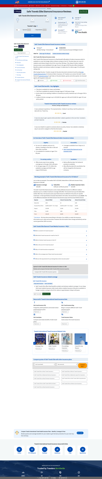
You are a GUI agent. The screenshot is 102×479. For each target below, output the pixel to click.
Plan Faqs (18, 75)
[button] (34, 343)
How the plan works (20, 72)
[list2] (67, 364)
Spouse (25, 29)
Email (53, 478)
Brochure (18, 62)
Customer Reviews (20, 67)
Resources (63, 5)
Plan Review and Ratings (21, 60)
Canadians (31, 5)
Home (16, 5)
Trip (42, 5)
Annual (38, 5)
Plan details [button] (38, 294)
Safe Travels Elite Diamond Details (38, 8)
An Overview (18, 70)
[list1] (44, 364)
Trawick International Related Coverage (22, 80)
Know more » (38, 348)
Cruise (47, 5)
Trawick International (22, 5)
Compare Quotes (19, 77)
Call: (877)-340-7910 (43, 478)
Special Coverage (55, 5)
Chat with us (63, 478)
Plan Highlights (19, 65)
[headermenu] (17, 2)
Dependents (39, 29)
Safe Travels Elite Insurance (39, 281)
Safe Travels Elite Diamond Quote (22, 57)
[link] (32, 35)
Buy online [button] (46, 294)
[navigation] (43, 76)
